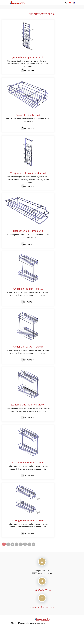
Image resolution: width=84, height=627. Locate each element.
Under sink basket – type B (28, 346)
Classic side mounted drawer (28, 462)
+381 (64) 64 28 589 (42, 590)
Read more (28, 70)
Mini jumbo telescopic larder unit (28, 173)
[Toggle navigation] (62, 2)
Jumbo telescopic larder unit (28, 57)
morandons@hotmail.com (42, 607)
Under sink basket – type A (28, 288)
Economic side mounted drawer (28, 404)
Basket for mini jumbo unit (28, 230)
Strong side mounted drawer (28, 520)
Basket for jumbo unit (28, 115)
